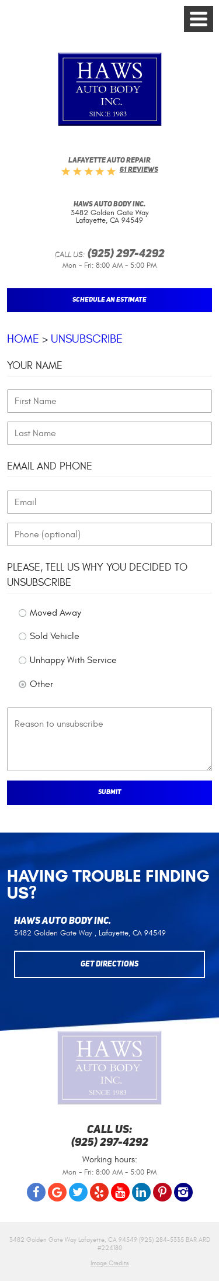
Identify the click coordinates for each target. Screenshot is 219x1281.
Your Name (34, 366)
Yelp (99, 1192)
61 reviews (139, 170)
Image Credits (109, 1263)
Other (41, 684)
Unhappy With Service (73, 660)
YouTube (120, 1192)
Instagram (183, 1192)
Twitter (78, 1192)
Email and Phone (49, 466)
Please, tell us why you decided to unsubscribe (97, 574)
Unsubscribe (87, 339)
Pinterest (162, 1192)
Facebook (36, 1192)
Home (23, 339)
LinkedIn (141, 1192)
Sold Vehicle (54, 636)
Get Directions (109, 964)
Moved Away (55, 612)
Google (57, 1192)
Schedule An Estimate (109, 299)
